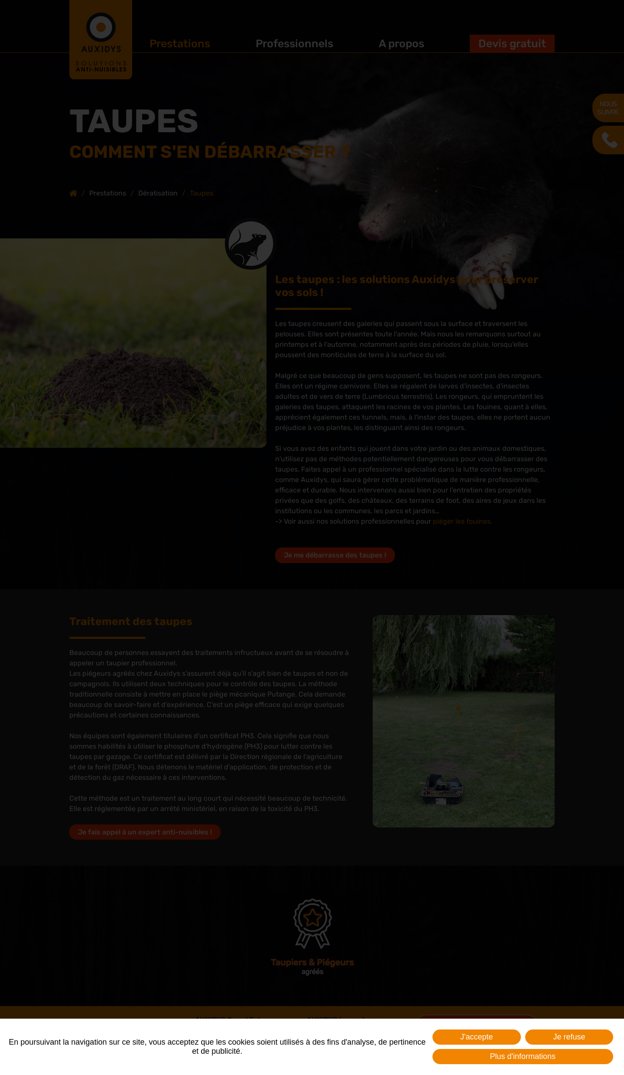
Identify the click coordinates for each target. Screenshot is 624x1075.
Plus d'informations (523, 1056)
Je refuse (569, 1037)
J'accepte (476, 1037)
